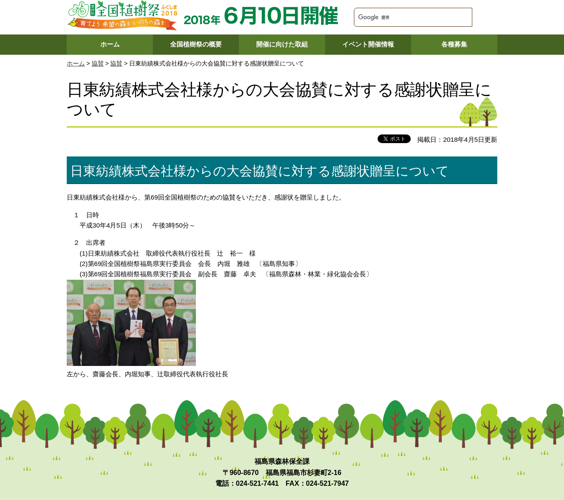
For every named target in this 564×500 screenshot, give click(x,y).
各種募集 (454, 44)
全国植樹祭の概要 (196, 44)
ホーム (110, 44)
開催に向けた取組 (282, 44)
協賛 (98, 63)
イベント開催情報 (368, 44)
